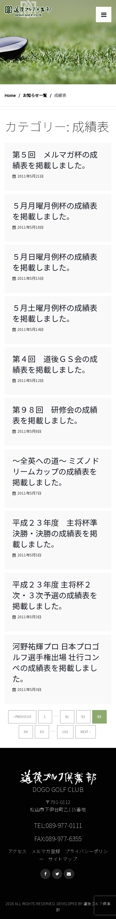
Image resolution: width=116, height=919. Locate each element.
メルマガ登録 (46, 851)
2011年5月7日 (29, 493)
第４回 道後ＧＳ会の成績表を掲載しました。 (54, 364)
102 (65, 731)
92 (83, 716)
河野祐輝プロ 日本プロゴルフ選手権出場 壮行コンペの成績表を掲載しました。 (55, 662)
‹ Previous (22, 716)
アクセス (17, 851)
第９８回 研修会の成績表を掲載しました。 (54, 415)
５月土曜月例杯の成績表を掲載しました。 (54, 313)
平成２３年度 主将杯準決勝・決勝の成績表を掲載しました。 (54, 533)
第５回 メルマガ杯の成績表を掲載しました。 (54, 160)
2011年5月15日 (30, 278)
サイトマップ (62, 859)
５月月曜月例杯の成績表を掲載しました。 (54, 211)
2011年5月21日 (30, 176)
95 (42, 731)
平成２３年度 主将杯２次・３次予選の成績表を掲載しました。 (54, 595)
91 (67, 716)
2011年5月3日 (29, 616)
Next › (85, 731)
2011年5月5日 (29, 554)
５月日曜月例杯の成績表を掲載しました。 (54, 262)
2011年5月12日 (30, 380)
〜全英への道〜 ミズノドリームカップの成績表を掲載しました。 (55, 471)
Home (10, 95)
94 (26, 731)
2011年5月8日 (29, 431)
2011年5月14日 (30, 329)
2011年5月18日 (30, 227)
